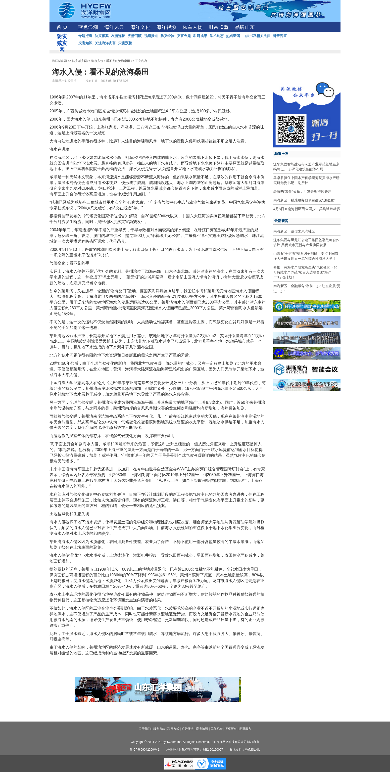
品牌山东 (245, 27)
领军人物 (192, 27)
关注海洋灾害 (105, 43)
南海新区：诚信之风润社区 (294, 231)
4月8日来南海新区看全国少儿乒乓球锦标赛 (306, 209)
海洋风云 (114, 27)
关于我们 (145, 728)
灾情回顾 (135, 36)
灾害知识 (85, 43)
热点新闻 (233, 36)
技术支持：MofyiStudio (245, 749)
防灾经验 (167, 36)
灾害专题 (184, 36)
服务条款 (159, 728)
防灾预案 (102, 36)
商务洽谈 (202, 728)
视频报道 (151, 36)
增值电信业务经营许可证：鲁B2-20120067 (194, 749)
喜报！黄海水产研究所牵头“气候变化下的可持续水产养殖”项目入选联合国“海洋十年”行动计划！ (305, 272)
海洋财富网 (59, 61)
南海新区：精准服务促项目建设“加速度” (304, 200)
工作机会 (217, 728)
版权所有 (231, 728)
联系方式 (173, 728)
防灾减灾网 (79, 61)
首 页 (62, 27)
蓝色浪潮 (88, 27)
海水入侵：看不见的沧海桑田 (110, 61)
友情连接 (118, 36)
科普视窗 (280, 36)
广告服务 (188, 728)
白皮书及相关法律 (256, 36)
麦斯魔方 (245, 728)
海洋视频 (166, 27)
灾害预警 (125, 43)
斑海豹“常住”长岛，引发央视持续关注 (302, 191)
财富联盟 (219, 27)
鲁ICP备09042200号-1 (144, 749)
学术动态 (217, 36)
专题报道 (85, 36)
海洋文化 (140, 27)
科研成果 (200, 36)
